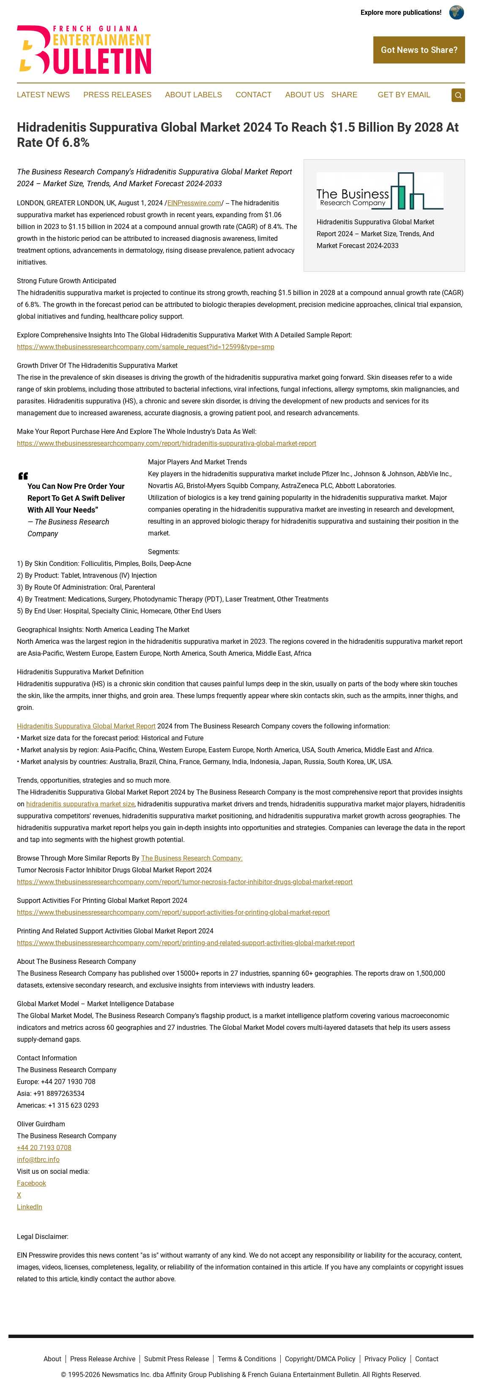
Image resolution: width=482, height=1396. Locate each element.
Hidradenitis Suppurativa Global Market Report (86, 726)
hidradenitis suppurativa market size (80, 804)
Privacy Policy (385, 1359)
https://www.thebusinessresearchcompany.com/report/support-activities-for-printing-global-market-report (173, 912)
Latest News (43, 95)
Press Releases (117, 95)
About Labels (193, 95)
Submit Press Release (176, 1359)
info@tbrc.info (38, 1160)
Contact (254, 95)
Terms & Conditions (247, 1359)
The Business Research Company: (192, 858)
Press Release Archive (102, 1359)
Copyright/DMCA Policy (320, 1359)
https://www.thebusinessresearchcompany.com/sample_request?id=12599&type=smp (145, 347)
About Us (304, 95)
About (52, 1359)
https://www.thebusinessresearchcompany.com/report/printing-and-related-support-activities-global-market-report (186, 943)
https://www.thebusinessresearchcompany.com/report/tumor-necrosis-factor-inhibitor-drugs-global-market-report (185, 882)
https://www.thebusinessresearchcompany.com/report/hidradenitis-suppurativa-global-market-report (166, 443)
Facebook (31, 1183)
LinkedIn (29, 1207)
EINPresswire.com (194, 203)
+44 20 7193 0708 (44, 1148)
